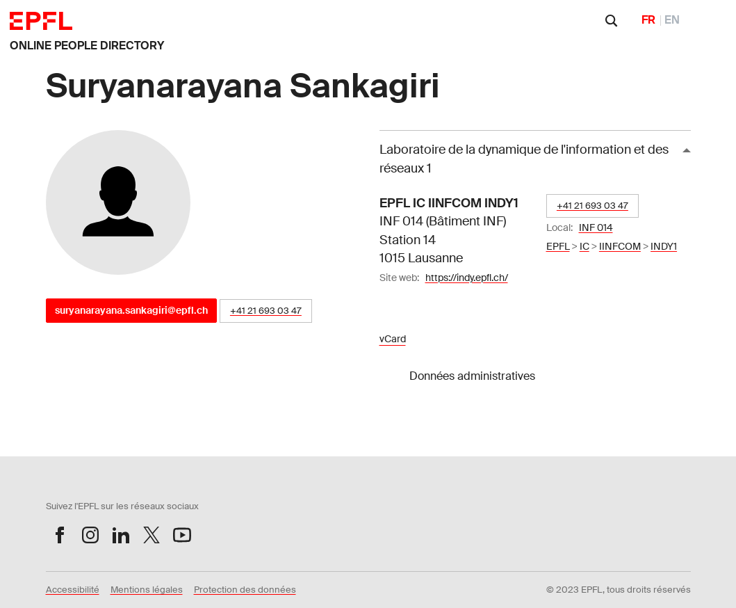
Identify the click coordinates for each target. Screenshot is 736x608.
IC (584, 246)
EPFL (558, 246)
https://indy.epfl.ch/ (466, 277)
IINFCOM (620, 246)
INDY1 (664, 246)
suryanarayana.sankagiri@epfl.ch (131, 310)
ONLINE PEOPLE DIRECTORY (87, 45)
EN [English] (672, 20)
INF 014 (596, 227)
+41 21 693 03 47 (266, 311)
